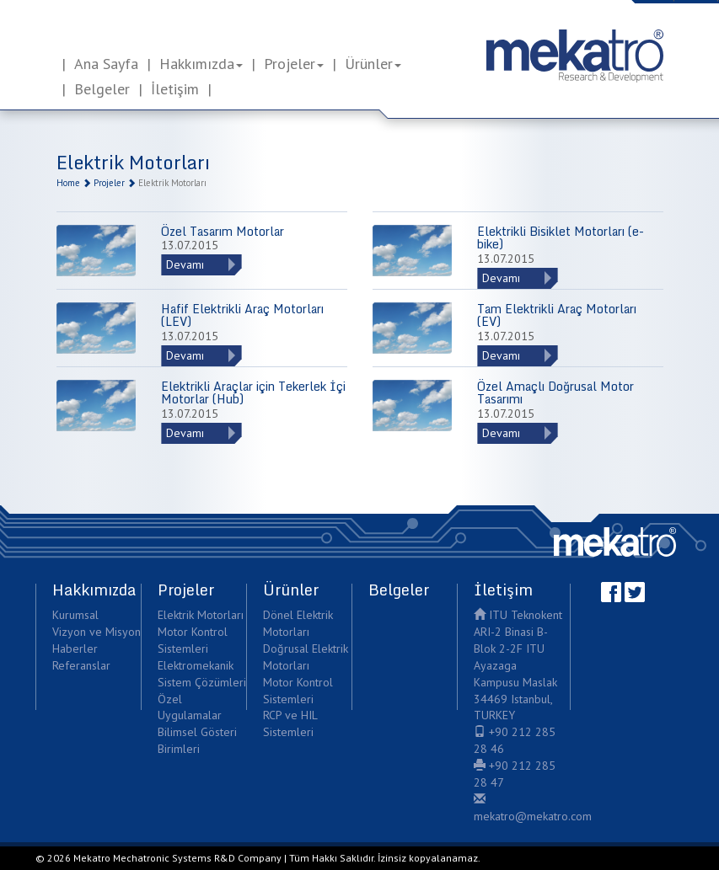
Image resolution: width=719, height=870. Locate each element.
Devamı (185, 264)
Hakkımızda (201, 63)
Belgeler (102, 89)
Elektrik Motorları (201, 614)
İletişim (175, 89)
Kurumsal (75, 614)
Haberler (75, 648)
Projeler (294, 63)
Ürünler (373, 63)
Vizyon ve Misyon (96, 631)
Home (68, 183)
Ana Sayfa (106, 63)
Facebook (611, 592)
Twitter (635, 592)
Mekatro (615, 542)
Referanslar (81, 665)
